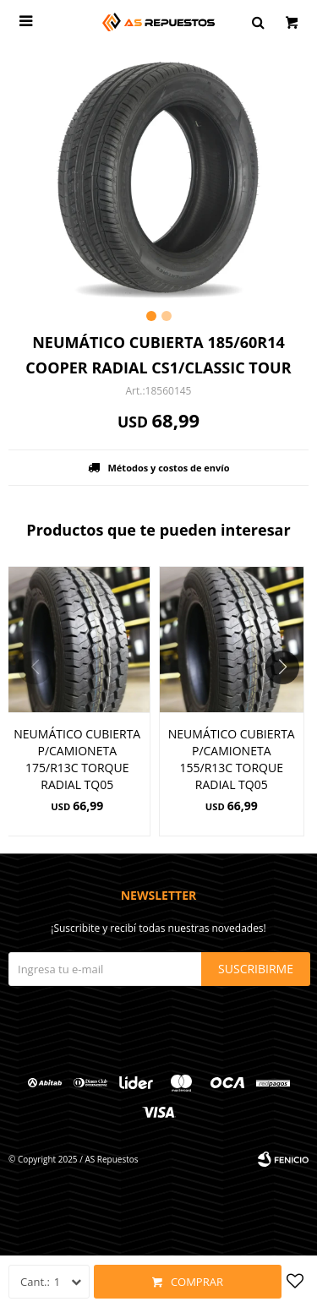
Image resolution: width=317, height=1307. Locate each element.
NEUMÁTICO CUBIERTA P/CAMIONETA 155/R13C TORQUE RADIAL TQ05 (231, 759)
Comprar (197, 1281)
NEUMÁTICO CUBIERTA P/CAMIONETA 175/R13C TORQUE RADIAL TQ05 (77, 759)
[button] (288, 701)
